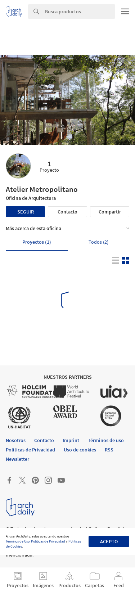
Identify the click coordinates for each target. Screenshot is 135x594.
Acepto (109, 541)
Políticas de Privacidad (48, 541)
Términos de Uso (18, 541)
